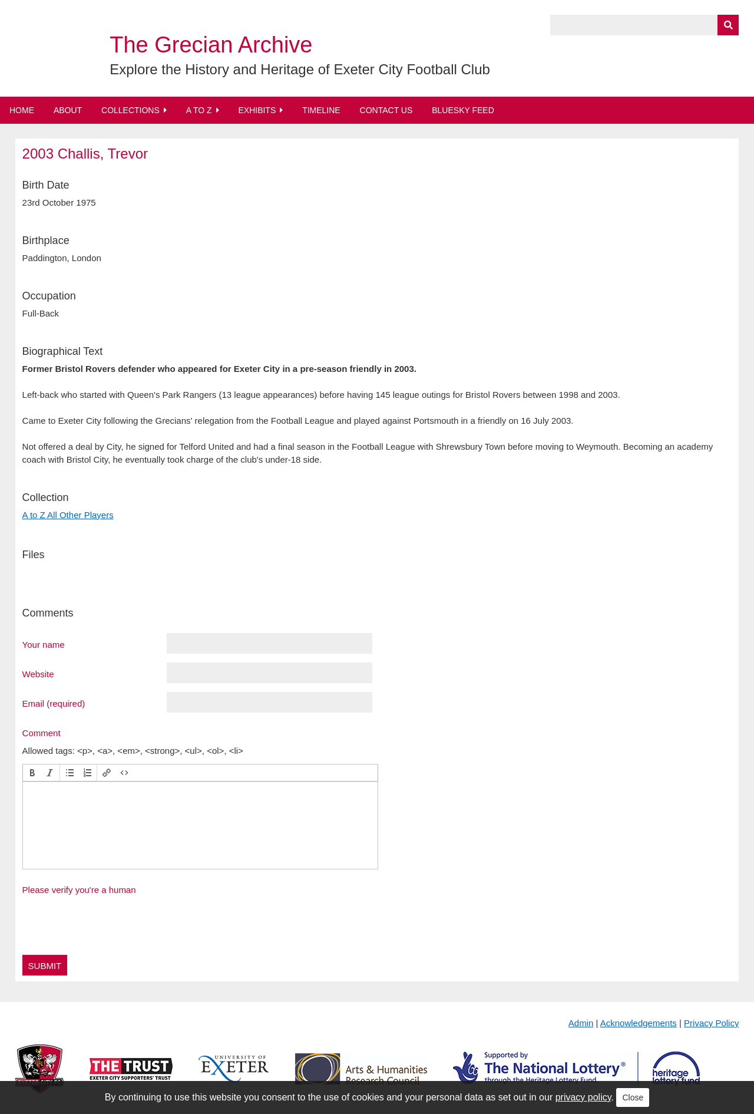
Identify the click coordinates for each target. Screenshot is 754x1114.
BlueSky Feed (463, 110)
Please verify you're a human (79, 890)
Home (21, 110)
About (68, 110)
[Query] (644, 25)
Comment (41, 732)
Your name (43, 644)
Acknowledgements (638, 1023)
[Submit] (728, 25)
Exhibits (257, 110)
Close (632, 1097)
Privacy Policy (711, 1023)
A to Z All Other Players (68, 515)
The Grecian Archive (211, 44)
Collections (130, 110)
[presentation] (32, 772)
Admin (581, 1023)
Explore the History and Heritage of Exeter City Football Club (300, 69)
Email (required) (53, 703)
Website (38, 673)
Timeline (321, 110)
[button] (32, 773)
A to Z (199, 110)
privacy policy (583, 1097)
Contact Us (386, 110)
